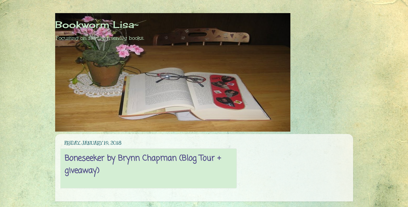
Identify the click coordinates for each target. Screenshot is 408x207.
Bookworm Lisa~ (97, 24)
